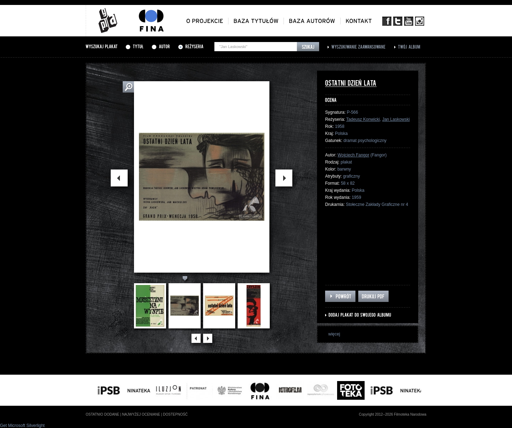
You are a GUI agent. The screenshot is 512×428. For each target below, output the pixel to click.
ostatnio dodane (102, 414)
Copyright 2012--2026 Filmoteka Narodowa (392, 414)
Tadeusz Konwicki (363, 119)
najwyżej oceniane (141, 414)
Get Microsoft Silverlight (22, 425)
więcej (334, 334)
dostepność (175, 414)
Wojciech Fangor (353, 155)
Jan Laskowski (396, 119)
